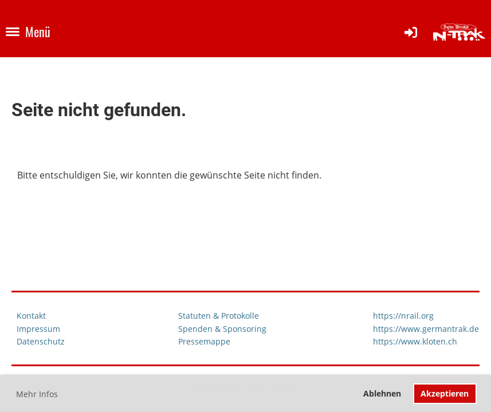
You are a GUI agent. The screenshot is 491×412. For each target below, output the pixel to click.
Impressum (38, 328)
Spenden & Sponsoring (222, 328)
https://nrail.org (403, 315)
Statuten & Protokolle (218, 315)
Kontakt (31, 315)
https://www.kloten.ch (415, 341)
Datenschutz (41, 341)
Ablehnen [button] (382, 393)
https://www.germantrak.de (426, 328)
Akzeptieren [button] (445, 393)
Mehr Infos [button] (37, 394)
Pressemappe (204, 341)
